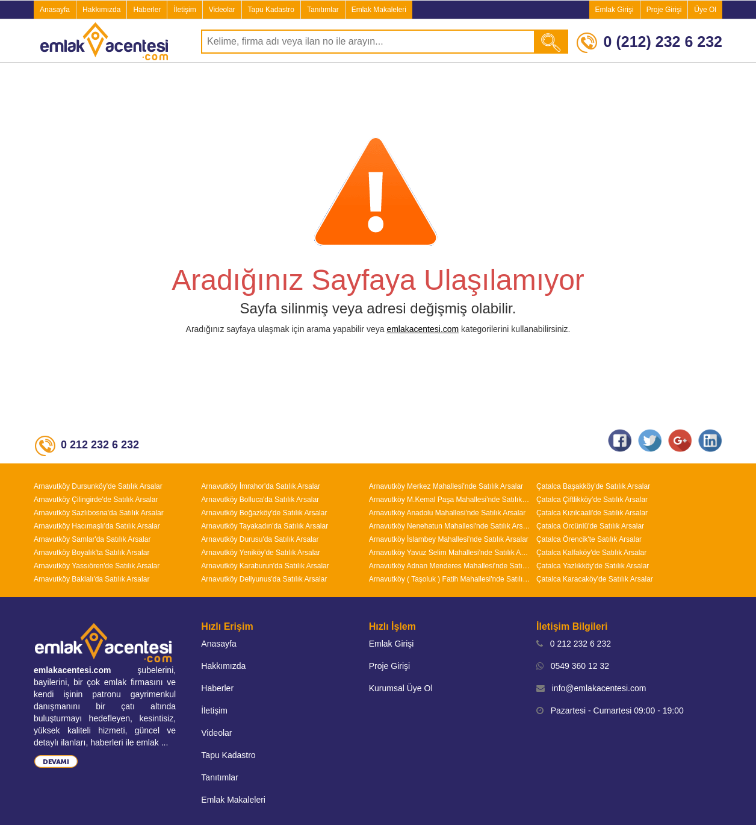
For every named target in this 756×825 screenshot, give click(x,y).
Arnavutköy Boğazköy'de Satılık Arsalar (264, 513)
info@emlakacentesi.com (591, 688)
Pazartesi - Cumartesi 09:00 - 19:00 (610, 710)
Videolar (222, 9)
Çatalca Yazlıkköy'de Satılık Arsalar (592, 566)
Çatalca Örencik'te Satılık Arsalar (589, 539)
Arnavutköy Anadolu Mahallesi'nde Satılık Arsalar (447, 513)
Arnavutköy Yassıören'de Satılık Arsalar (97, 566)
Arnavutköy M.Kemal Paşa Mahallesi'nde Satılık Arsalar (449, 499)
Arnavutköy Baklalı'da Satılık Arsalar (91, 579)
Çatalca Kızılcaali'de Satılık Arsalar (592, 513)
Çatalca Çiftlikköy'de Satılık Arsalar (592, 499)
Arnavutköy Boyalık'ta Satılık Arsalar (91, 552)
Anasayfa (55, 9)
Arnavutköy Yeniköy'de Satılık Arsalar (260, 552)
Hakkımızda (101, 9)
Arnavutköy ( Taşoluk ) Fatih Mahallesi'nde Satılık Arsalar (449, 579)
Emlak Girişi (614, 9)
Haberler (147, 9)
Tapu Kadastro (271, 9)
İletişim (184, 9)
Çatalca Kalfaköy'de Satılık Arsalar (591, 552)
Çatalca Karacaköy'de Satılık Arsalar (594, 579)
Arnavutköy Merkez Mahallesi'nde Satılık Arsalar (446, 486)
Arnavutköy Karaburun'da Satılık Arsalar (265, 566)
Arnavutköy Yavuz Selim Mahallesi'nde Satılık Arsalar (449, 552)
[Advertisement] (378, 99)
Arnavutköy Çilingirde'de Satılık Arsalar (96, 499)
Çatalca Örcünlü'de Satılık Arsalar (590, 526)
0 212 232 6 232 (573, 643)
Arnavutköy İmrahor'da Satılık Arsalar (260, 486)
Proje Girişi (664, 9)
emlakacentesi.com (422, 329)
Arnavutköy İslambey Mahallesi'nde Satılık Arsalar (448, 539)
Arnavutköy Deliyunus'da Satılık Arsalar (264, 579)
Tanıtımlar (323, 9)
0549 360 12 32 (572, 666)
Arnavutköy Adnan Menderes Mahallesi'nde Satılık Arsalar (449, 566)
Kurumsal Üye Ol (401, 688)
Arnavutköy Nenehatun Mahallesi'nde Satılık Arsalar (449, 526)
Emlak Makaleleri (379, 9)
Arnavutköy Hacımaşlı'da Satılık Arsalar (97, 526)
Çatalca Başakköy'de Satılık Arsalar (593, 486)
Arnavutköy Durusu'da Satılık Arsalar (259, 539)
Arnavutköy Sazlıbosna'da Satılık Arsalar (99, 513)
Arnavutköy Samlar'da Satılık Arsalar (92, 539)
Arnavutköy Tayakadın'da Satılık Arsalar (264, 526)
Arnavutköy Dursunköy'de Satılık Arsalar (98, 486)
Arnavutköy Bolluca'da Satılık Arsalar (260, 499)
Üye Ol (705, 9)
